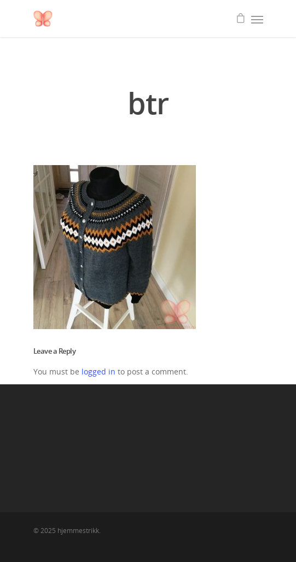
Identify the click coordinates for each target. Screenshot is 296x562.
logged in (98, 371)
